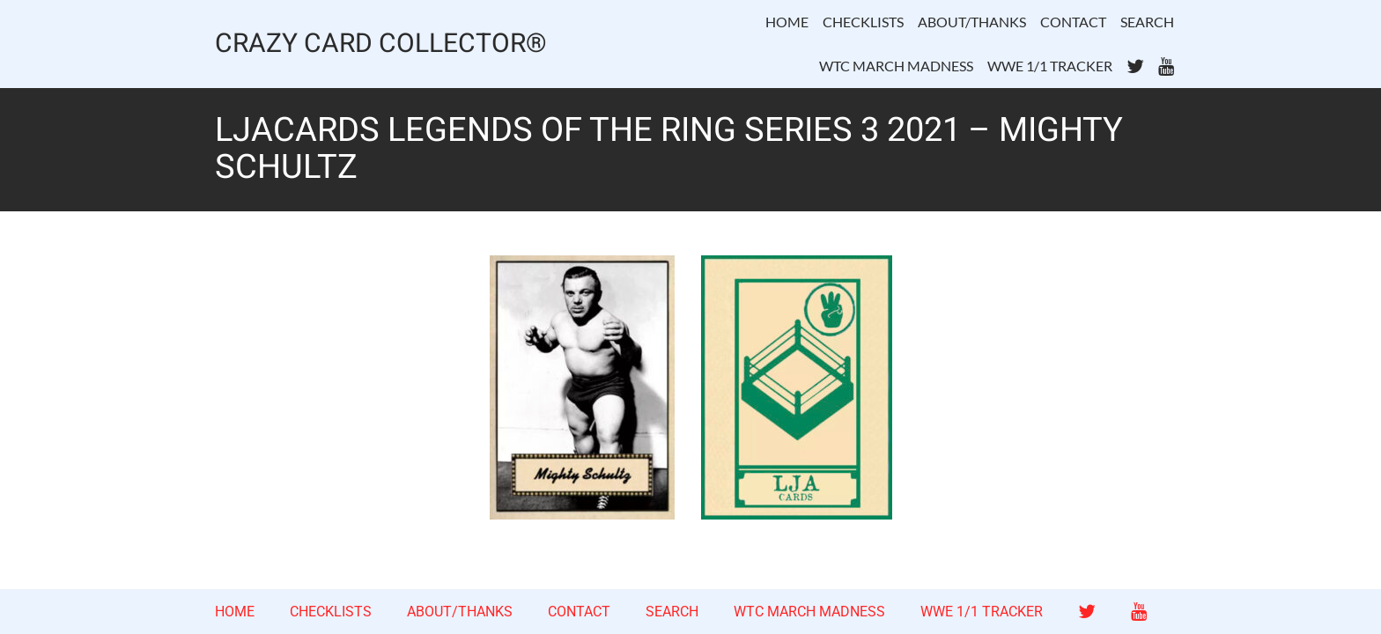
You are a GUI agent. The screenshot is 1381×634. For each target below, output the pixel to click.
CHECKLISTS (863, 21)
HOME (787, 21)
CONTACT (1073, 21)
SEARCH (1147, 21)
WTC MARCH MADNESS (896, 65)
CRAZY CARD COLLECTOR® (381, 44)
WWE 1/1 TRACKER (1049, 65)
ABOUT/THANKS (972, 21)
